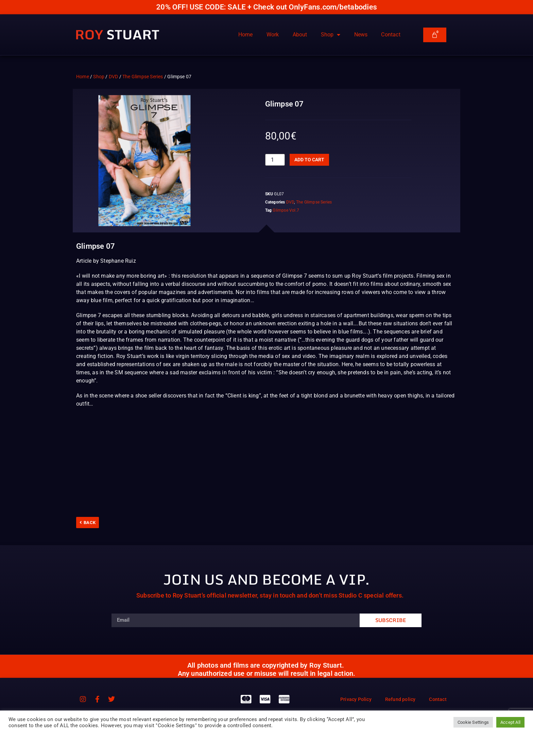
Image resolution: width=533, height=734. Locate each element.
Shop (331, 34)
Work (272, 34)
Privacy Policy (356, 699)
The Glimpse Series (142, 76)
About (300, 34)
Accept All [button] (510, 722)
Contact (390, 34)
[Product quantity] (275, 160)
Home (245, 34)
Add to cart (309, 159)
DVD (113, 76)
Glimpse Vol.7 (286, 210)
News (361, 34)
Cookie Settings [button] (473, 722)
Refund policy (400, 699)
